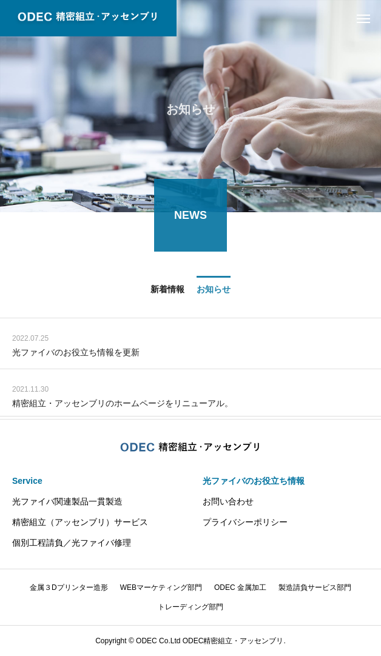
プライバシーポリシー (245, 522)
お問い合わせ (228, 501)
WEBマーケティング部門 (161, 587)
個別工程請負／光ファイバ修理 (71, 542)
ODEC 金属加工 (240, 587)
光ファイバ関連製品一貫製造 (67, 501)
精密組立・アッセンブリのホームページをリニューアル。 (122, 404)
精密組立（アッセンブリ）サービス (80, 522)
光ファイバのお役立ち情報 (254, 481)
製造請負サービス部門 (314, 587)
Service (27, 481)
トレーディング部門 (190, 607)
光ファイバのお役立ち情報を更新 (76, 353)
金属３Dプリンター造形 (69, 587)
